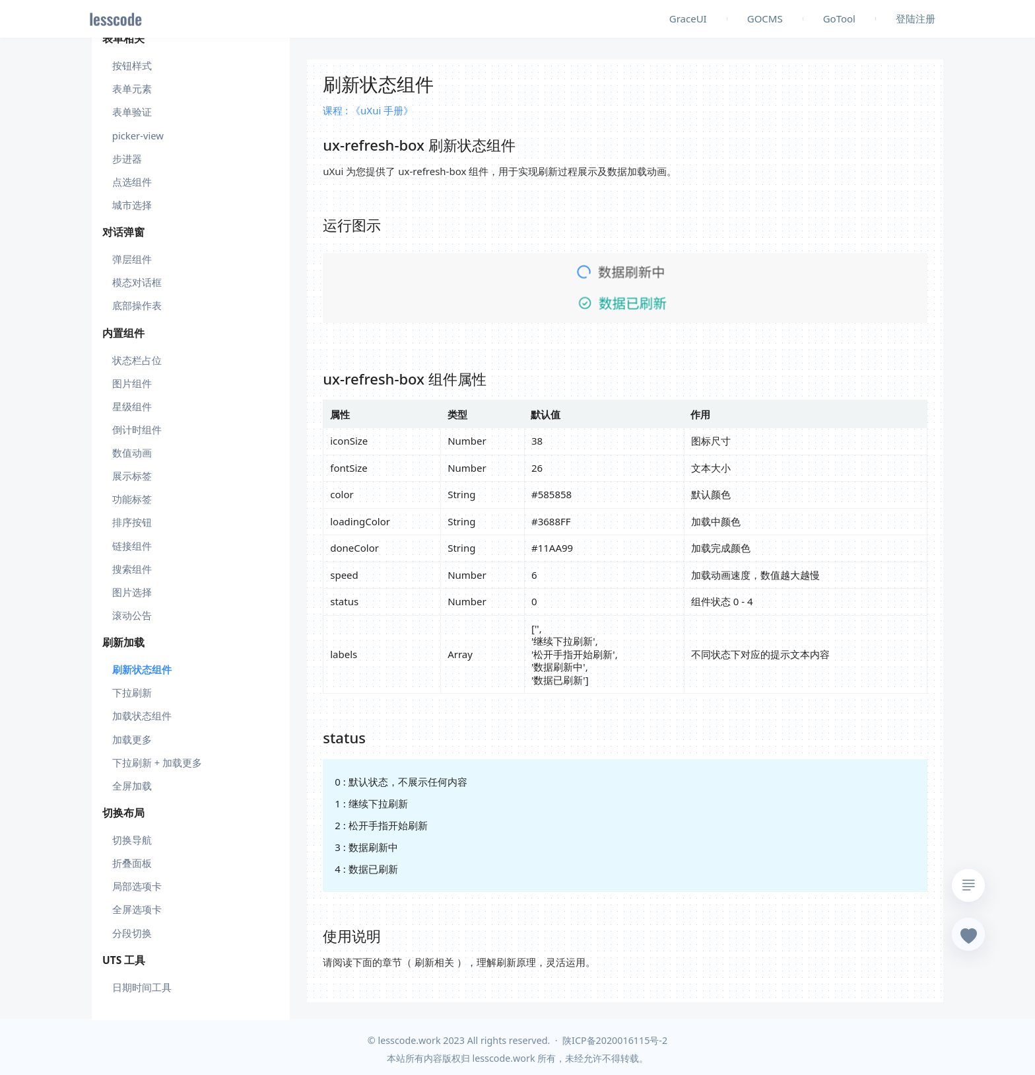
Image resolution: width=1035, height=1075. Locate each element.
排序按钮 (132, 522)
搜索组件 (132, 568)
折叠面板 (132, 863)
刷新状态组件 (142, 669)
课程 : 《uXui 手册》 (368, 110)
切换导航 (132, 839)
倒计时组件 (137, 429)
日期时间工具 (142, 987)
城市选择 (132, 204)
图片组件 (132, 383)
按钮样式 (132, 65)
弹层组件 (132, 259)
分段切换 (132, 933)
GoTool (839, 18)
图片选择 (132, 592)
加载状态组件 (142, 715)
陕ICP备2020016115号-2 (614, 1040)
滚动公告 (132, 615)
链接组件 (132, 545)
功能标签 (132, 498)
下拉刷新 (132, 692)
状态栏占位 (137, 360)
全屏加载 (132, 785)
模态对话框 (137, 282)
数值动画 (132, 452)
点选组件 (132, 181)
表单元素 (132, 88)
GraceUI (688, 18)
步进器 (127, 158)
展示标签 (132, 475)
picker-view (138, 135)
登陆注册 (915, 18)
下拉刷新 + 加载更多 (157, 762)
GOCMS (765, 18)
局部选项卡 (137, 886)
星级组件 (132, 406)
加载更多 (132, 739)
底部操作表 (137, 305)
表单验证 (132, 111)
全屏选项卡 (137, 909)
